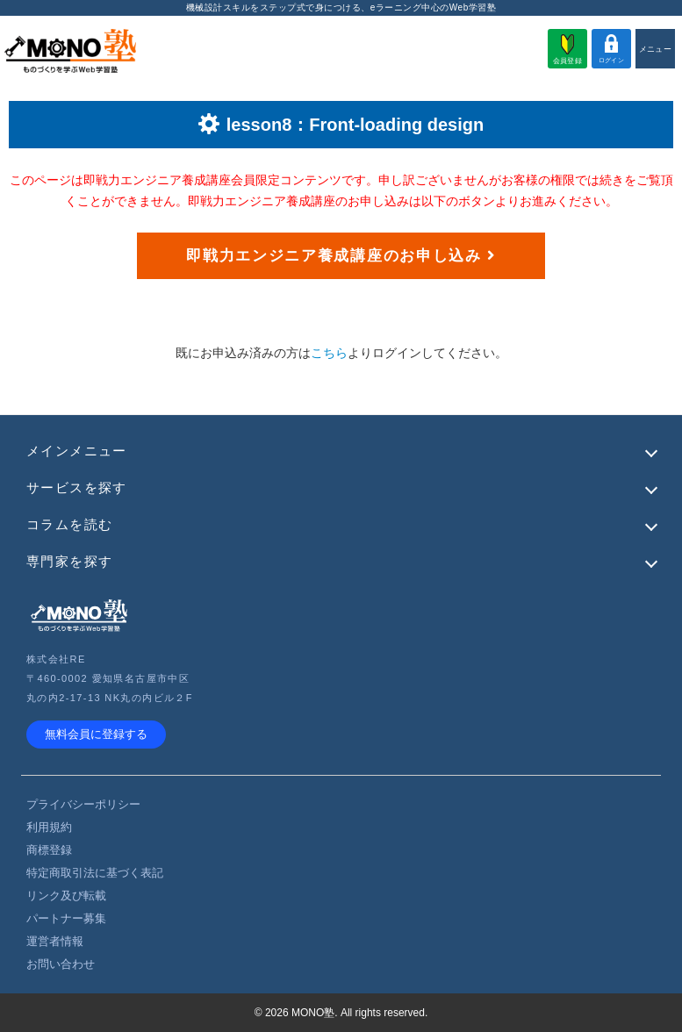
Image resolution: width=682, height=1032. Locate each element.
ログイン (611, 48)
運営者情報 (54, 941)
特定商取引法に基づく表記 (94, 872)
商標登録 (49, 849)
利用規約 (49, 827)
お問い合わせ (60, 964)
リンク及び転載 (66, 895)
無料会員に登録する (96, 734)
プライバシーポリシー (83, 804)
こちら (329, 353)
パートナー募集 (66, 918)
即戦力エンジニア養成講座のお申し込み (340, 255)
